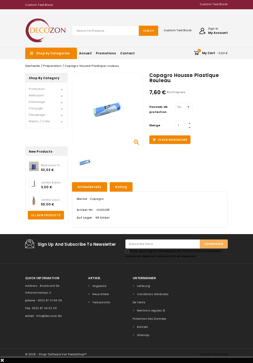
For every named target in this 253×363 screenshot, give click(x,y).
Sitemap (143, 335)
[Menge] (180, 125)
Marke (82, 199)
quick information (42, 278)
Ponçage (36, 108)
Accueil (85, 53)
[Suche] (115, 31)
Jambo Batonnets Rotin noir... (51, 182)
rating (121, 187)
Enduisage (37, 102)
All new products (46, 215)
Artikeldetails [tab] (90, 187)
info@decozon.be (49, 316)
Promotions (106, 53)
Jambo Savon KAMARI (51, 200)
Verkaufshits (101, 302)
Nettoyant (36, 95)
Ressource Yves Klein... (51, 165)
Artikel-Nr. (85, 210)
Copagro (97, 199)
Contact (127, 53)
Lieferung (143, 286)
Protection (37, 89)
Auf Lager (84, 218)
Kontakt (142, 327)
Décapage (37, 115)
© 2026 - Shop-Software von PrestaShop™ (56, 354)
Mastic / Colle (39, 121)
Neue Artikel (100, 294)
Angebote (99, 286)
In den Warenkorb (170, 140)
